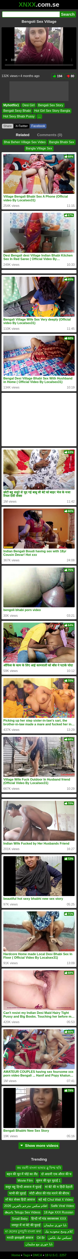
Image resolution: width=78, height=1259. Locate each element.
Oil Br (41, 1237)
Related (22, 135)
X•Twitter (21, 126)
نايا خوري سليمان (55, 1225)
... (39, 116)
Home (16, 1255)
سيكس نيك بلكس (59, 1237)
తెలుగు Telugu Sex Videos (22, 1212)
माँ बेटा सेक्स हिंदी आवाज (20, 1199)
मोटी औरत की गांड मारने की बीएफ (49, 1193)
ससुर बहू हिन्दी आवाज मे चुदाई (23, 1186)
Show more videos (39, 1146)
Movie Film (25, 1180)
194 (57, 76)
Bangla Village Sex (39, 148)
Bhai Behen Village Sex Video (25, 142)
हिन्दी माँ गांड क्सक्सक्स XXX (48, 1218)
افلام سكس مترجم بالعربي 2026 (25, 1206)
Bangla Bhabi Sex (61, 142)
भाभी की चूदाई (17, 1193)
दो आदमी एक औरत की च (56, 1174)
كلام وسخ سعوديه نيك (59, 1231)
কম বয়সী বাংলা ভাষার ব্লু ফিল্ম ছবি (39, 1167)
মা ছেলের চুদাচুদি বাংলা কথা (23, 1231)
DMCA (37, 1255)
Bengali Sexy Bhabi (17, 111)
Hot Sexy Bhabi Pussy (18, 116)
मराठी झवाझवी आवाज (20, 1237)
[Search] (31, 14)
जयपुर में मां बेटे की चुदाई (25, 1225)
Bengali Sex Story (50, 105)
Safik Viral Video (62, 1206)
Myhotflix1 (11, 105)
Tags (26, 1255)
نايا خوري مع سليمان (38, 1244)
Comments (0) (49, 135)
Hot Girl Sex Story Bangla (52, 111)
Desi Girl (28, 105)
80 (70, 76)
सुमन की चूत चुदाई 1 (48, 1180)
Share (7, 126)
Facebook (38, 126)
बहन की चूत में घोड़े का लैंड (22, 1174)
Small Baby (20, 1218)
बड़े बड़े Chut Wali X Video (55, 1199)
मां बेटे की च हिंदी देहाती (58, 1186)
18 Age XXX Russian (58, 1212)
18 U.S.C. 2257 (55, 1255)
